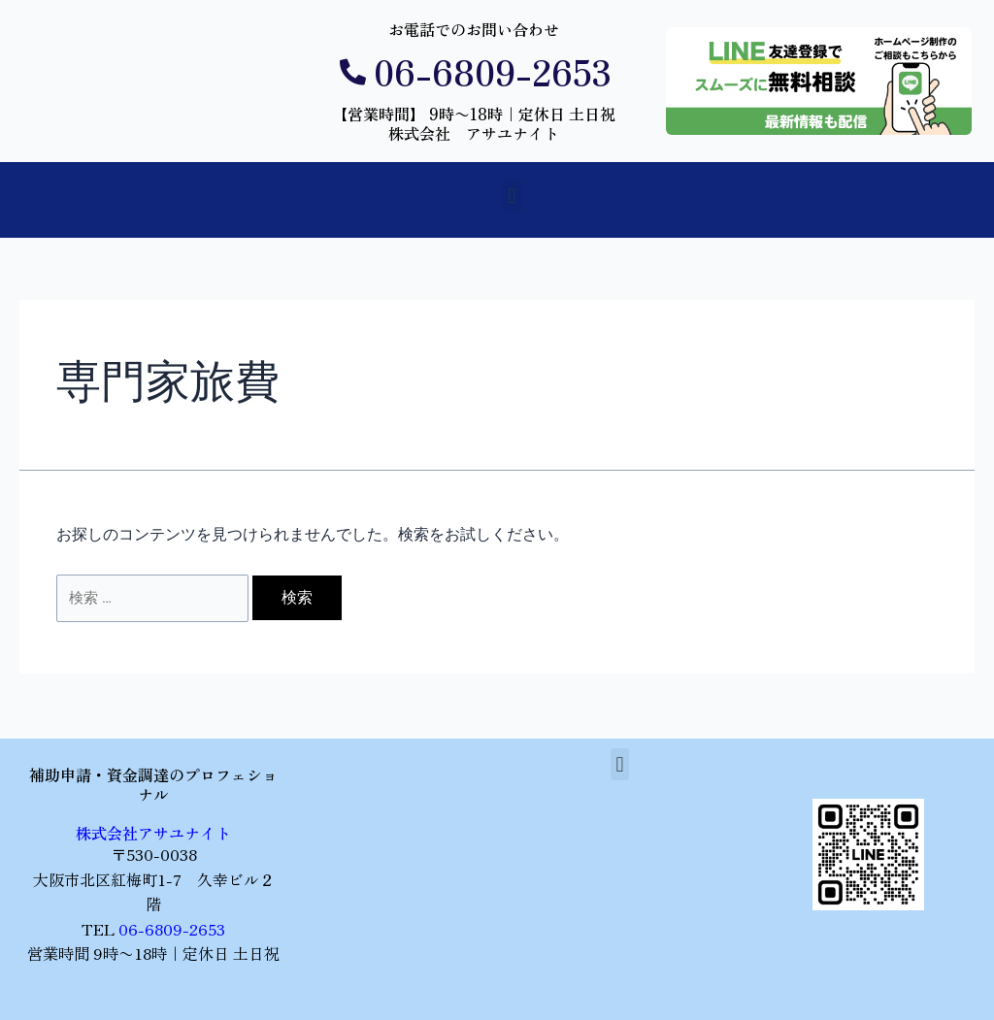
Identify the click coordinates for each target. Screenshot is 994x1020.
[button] (512, 196)
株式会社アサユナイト (153, 832)
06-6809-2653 (171, 928)
